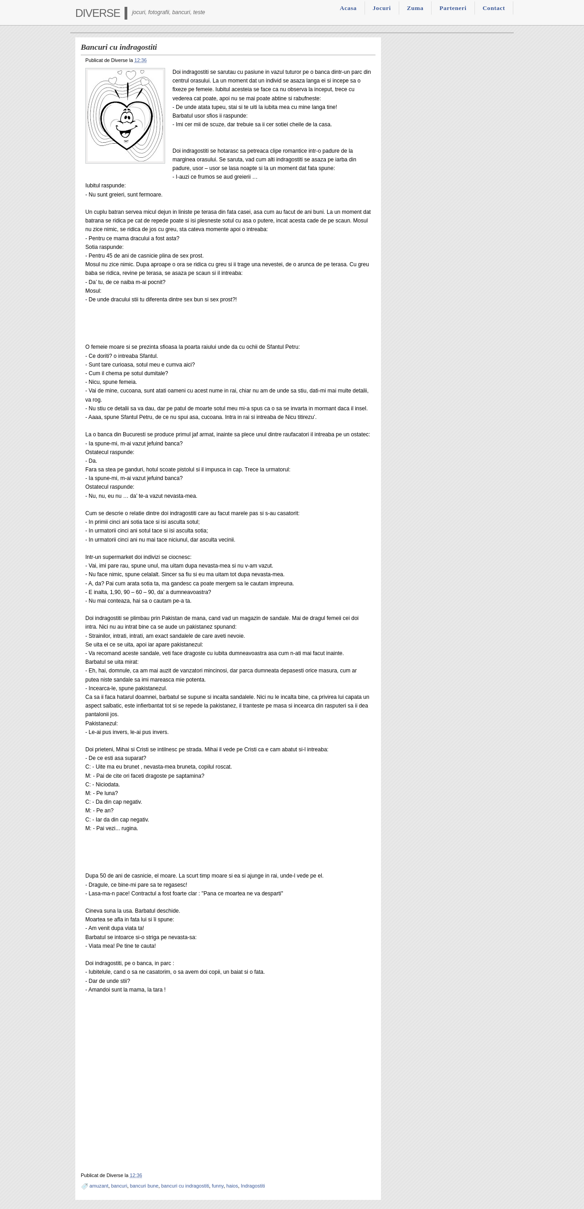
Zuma (415, 8)
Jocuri (382, 8)
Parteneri (452, 8)
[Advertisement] (192, 326)
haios (232, 1185)
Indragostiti (253, 1185)
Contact (494, 8)
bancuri (119, 1185)
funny (218, 1185)
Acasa (348, 8)
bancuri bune (144, 1185)
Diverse (97, 13)
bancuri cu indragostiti (185, 1185)
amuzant (98, 1185)
